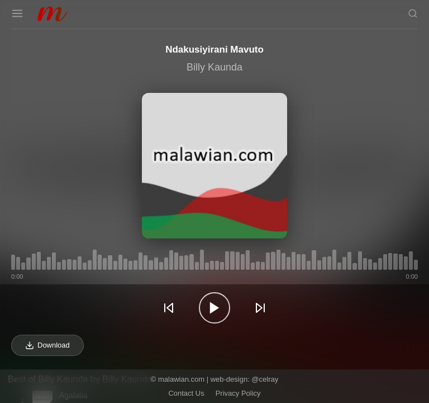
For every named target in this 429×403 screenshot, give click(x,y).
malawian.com (181, 379)
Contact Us (186, 393)
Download (47, 345)
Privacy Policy (238, 393)
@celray (264, 379)
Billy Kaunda (214, 67)
